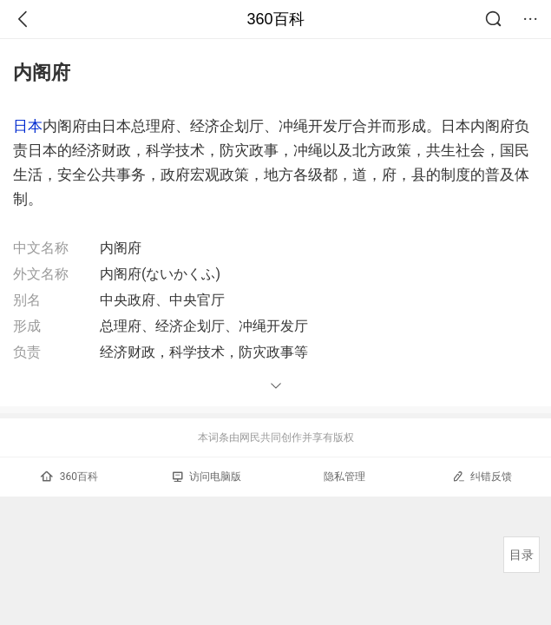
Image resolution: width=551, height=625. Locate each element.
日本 (28, 126)
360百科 (275, 19)
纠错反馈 (482, 476)
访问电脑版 (207, 476)
